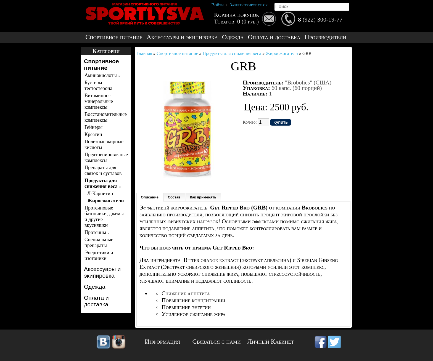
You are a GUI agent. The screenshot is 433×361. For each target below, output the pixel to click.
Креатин (93, 134)
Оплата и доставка (274, 37)
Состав (174, 197)
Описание (150, 197)
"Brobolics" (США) (308, 82)
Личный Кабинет (270, 341)
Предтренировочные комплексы (105, 157)
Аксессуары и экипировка (182, 37)
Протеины (97, 232)
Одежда (233, 37)
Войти (217, 4)
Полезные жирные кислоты (104, 144)
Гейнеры (93, 127)
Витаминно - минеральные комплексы (99, 101)
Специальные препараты (99, 242)
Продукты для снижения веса (103, 183)
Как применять (203, 197)
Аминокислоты (102, 75)
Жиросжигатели (105, 200)
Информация (162, 341)
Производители (325, 37)
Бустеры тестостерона (98, 85)
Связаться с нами (216, 341)
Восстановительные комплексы (105, 117)
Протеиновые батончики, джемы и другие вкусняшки (104, 216)
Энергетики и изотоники (99, 255)
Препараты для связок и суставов (103, 170)
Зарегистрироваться (248, 4)
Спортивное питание (113, 37)
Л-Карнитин (100, 193)
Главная (144, 53)
